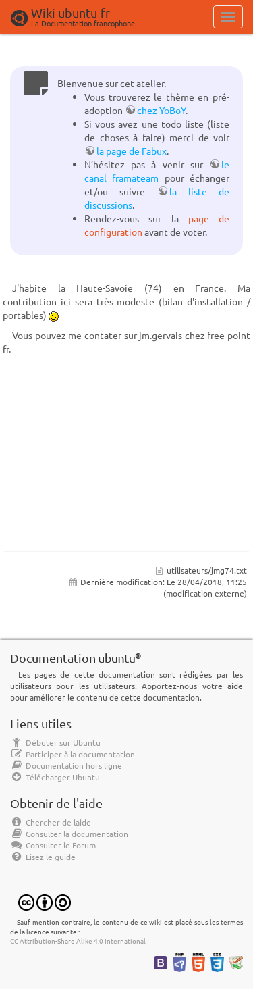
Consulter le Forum (53, 845)
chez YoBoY (161, 110)
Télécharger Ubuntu (55, 776)
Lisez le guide (43, 856)
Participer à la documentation (72, 754)
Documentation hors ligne (66, 765)
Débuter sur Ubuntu (55, 742)
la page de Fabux (131, 151)
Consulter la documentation (69, 833)
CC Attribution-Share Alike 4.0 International (78, 941)
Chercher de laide (50, 822)
